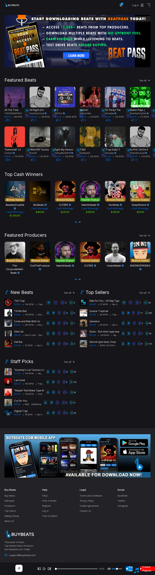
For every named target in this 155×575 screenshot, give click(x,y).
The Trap (19, 299)
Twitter (121, 499)
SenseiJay (110, 112)
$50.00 (17, 313)
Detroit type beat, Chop (102, 340)
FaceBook (122, 494)
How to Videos (50, 514)
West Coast (42, 313)
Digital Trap (21, 409)
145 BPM (118, 116)
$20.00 (92, 344)
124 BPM (93, 116)
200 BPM (28, 323)
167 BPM (17, 155)
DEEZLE (60, 112)
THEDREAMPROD (13, 112)
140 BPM (44, 116)
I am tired (19, 379)
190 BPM (28, 313)
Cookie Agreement (89, 504)
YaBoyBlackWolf (64, 152)
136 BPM (42, 155)
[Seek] (76, 568)
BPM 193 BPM (106, 344)
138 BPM (118, 155)
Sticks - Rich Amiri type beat (104, 330)
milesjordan (85, 112)
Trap (39, 303)
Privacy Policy (87, 499)
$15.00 (17, 344)
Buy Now (130, 568)
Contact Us (85, 509)
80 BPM (103, 313)
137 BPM (143, 116)
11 (34, 119)
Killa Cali (18, 330)
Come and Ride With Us (27, 320)
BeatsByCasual (38, 112)
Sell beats (9, 499)
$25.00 (17, 303)
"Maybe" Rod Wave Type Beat (30, 389)
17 (134, 119)
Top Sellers (97, 291)
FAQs (45, 494)
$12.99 (17, 372)
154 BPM (144, 155)
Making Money (11, 514)
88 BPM (17, 116)
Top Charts (10, 509)
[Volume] (117, 568)
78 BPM (27, 413)
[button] (76, 221)
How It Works (49, 499)
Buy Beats (9, 494)
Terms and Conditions (91, 494)
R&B (26, 403)
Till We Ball (20, 309)
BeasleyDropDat (139, 112)
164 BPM (28, 382)
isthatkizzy (36, 403)
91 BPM (103, 303)
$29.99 (17, 392)
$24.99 (92, 303)
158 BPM (28, 392)
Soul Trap (41, 392)
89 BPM (103, 323)
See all (145, 79)
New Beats (21, 291)
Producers (9, 504)
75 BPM (27, 344)
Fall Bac (18, 340)
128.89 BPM (69, 116)
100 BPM (93, 155)
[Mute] (109, 569)
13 (134, 159)
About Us (9, 519)
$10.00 (92, 313)
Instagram (122, 504)
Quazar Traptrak (98, 309)
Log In (45, 509)
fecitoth (33, 152)
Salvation (94, 320)
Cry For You (20, 399)
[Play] (44, 569)
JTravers (9, 152)
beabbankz (85, 152)
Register (46, 504)
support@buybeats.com (20, 554)
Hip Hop (39, 344)
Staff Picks (21, 360)
